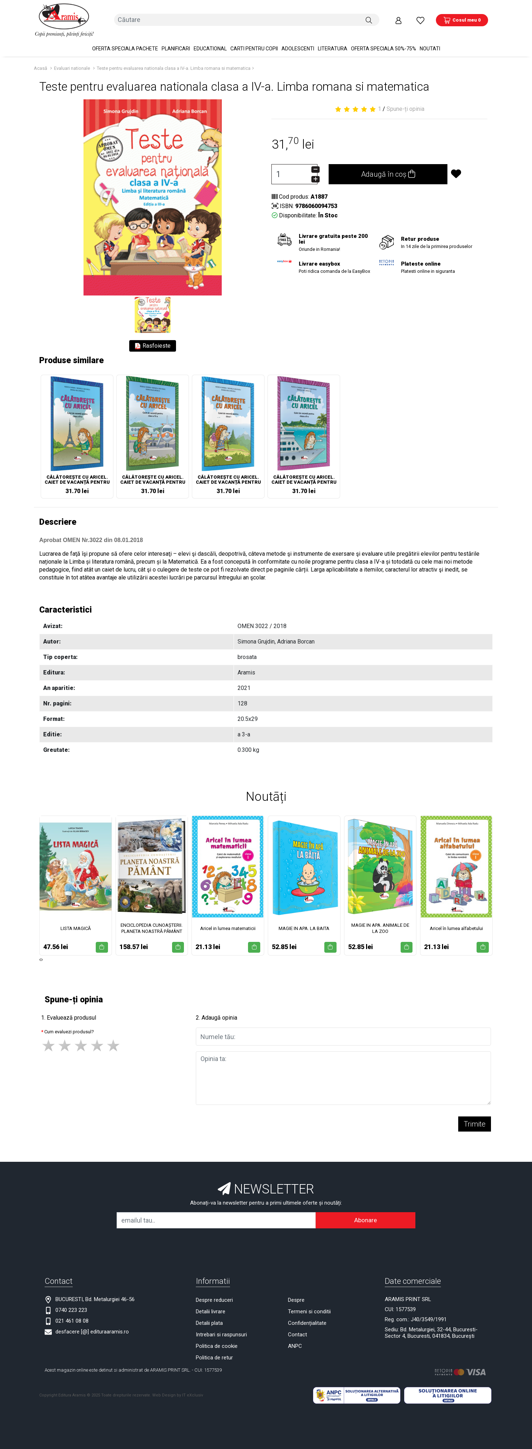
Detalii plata (209, 1317)
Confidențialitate (307, 1317)
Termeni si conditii (309, 1306)
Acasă (40, 63)
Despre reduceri (214, 1294)
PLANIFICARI (176, 43)
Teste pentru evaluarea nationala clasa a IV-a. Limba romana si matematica (174, 63)
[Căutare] (369, 18)
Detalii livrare (210, 1306)
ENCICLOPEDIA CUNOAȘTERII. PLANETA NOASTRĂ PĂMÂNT (151, 923)
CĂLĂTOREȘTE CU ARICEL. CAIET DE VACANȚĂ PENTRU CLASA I (228, 475)
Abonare (365, 1214)
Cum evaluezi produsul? (69, 1026)
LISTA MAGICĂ (75, 923)
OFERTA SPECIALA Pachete (125, 43)
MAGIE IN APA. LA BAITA (304, 923)
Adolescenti (297, 43)
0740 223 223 (71, 1304)
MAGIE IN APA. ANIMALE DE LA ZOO (380, 923)
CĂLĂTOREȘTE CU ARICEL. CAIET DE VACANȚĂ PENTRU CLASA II (304, 475)
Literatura (332, 43)
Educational (210, 43)
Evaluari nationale (72, 63)
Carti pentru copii (254, 43)
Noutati (430, 43)
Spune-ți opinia (405, 103)
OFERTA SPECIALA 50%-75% (383, 43)
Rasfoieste (153, 340)
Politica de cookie (217, 1340)
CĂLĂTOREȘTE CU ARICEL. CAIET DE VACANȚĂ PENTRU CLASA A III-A (77, 475)
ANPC (295, 1340)
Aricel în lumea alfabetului (456, 923)
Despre (296, 1294)
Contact (297, 1329)
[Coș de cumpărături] (461, 18)
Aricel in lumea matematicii (228, 923)
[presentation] (40, 954)
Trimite (475, 1118)
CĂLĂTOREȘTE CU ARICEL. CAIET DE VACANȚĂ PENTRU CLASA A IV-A (152, 475)
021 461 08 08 (72, 1315)
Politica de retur (214, 1352)
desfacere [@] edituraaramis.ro (92, 1326)
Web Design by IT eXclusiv (177, 1389)
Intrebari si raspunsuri (221, 1329)
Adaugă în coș (388, 169)
